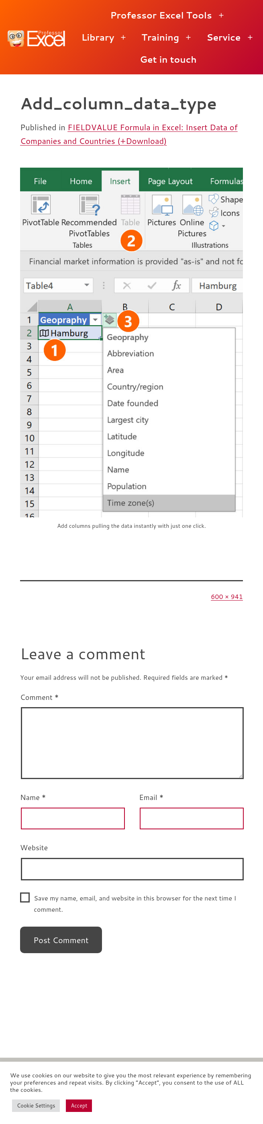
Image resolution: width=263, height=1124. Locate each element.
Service (223, 37)
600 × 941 (227, 596)
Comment (39, 697)
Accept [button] (79, 1105)
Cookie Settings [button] (36, 1105)
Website (34, 847)
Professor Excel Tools (161, 15)
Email (151, 797)
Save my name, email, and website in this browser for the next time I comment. (135, 903)
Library (98, 37)
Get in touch (168, 59)
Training (160, 37)
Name (33, 797)
